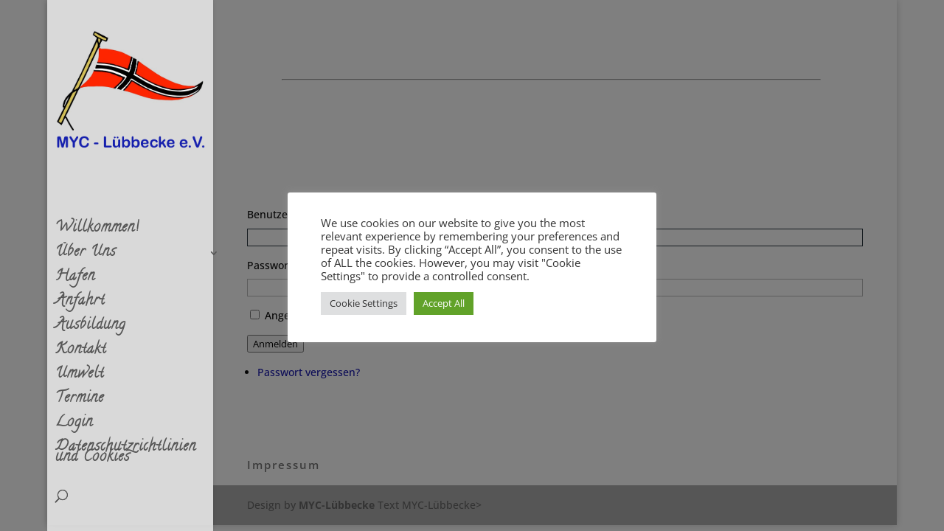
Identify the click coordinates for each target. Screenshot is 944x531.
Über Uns (85, 256)
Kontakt (80, 353)
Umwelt (79, 377)
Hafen (75, 280)
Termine (79, 402)
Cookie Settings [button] (364, 303)
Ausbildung (90, 329)
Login (74, 426)
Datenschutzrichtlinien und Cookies (125, 455)
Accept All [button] (444, 303)
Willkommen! (97, 231)
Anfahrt (80, 304)
